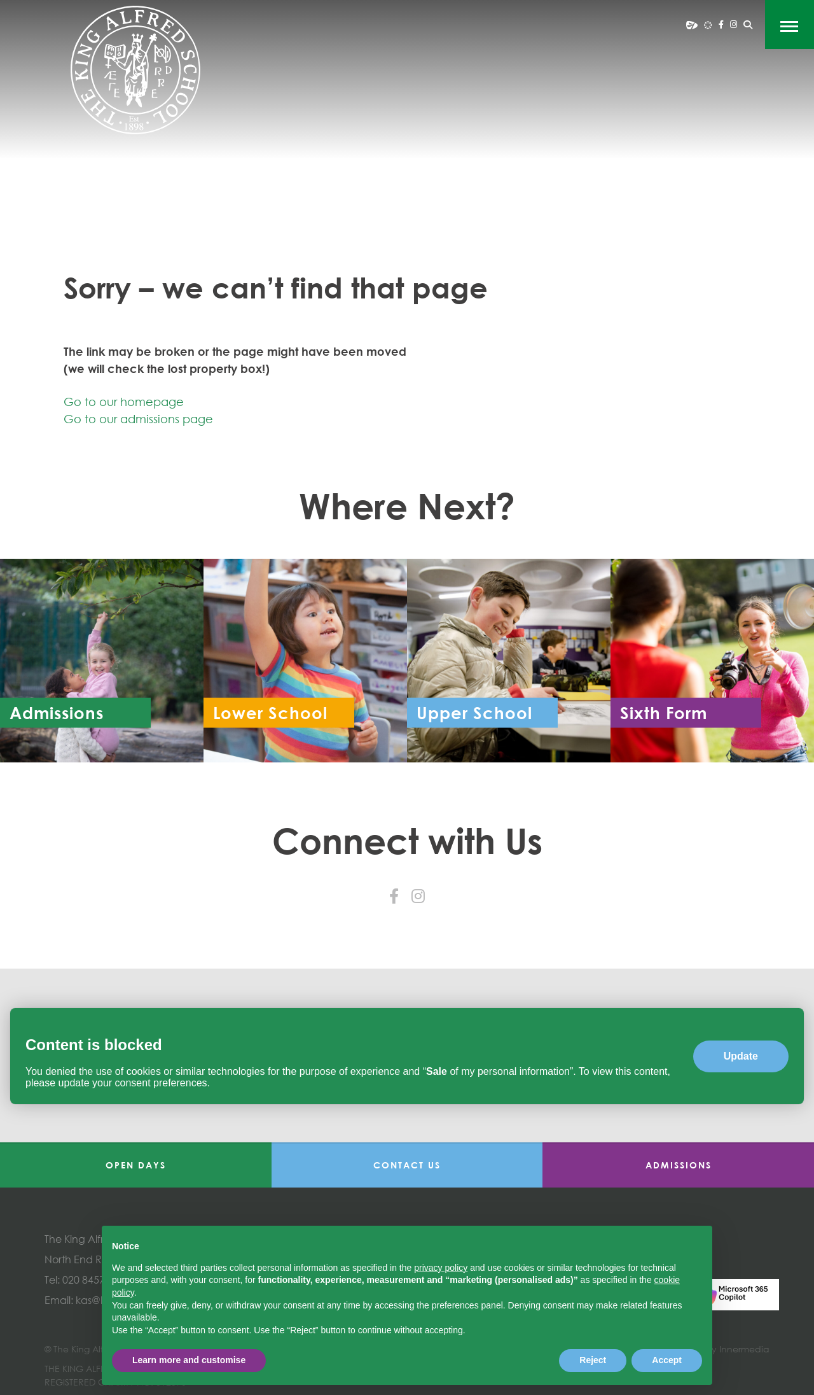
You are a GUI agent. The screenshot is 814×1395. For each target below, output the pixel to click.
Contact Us (407, 1165)
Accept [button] (667, 1360)
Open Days (136, 1165)
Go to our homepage (124, 402)
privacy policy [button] (440, 1268)
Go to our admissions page (138, 419)
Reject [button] (592, 1360)
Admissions (678, 1165)
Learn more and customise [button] (188, 1360)
